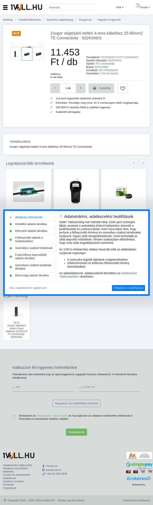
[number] (68, 88)
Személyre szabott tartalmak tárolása (30, 267)
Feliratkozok (76, 432)
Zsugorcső (85, 19)
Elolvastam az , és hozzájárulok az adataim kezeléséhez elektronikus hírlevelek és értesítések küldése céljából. (75, 417)
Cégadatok (9, 487)
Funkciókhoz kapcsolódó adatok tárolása (28, 256)
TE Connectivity (105, 63)
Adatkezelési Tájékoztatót (51, 415)
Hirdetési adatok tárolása (28, 224)
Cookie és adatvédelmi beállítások (16, 476)
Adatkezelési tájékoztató (17, 465)
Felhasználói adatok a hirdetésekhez (26, 239)
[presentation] (133, 163)
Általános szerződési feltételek (15, 470)
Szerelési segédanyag (59, 19)
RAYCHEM (101, 66)
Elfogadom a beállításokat (128, 288)
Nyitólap (8, 19)
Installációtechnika (30, 19)
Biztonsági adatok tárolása (29, 275)
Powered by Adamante (136, 500)
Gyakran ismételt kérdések (13, 483)
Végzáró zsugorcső (109, 19)
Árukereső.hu (138, 484)
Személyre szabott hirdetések (31, 248)
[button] (119, 7)
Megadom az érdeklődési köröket (76, 403)
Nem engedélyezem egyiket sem (28, 288)
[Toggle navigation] (5, 7)
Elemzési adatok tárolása (28, 230)
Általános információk (26, 217)
